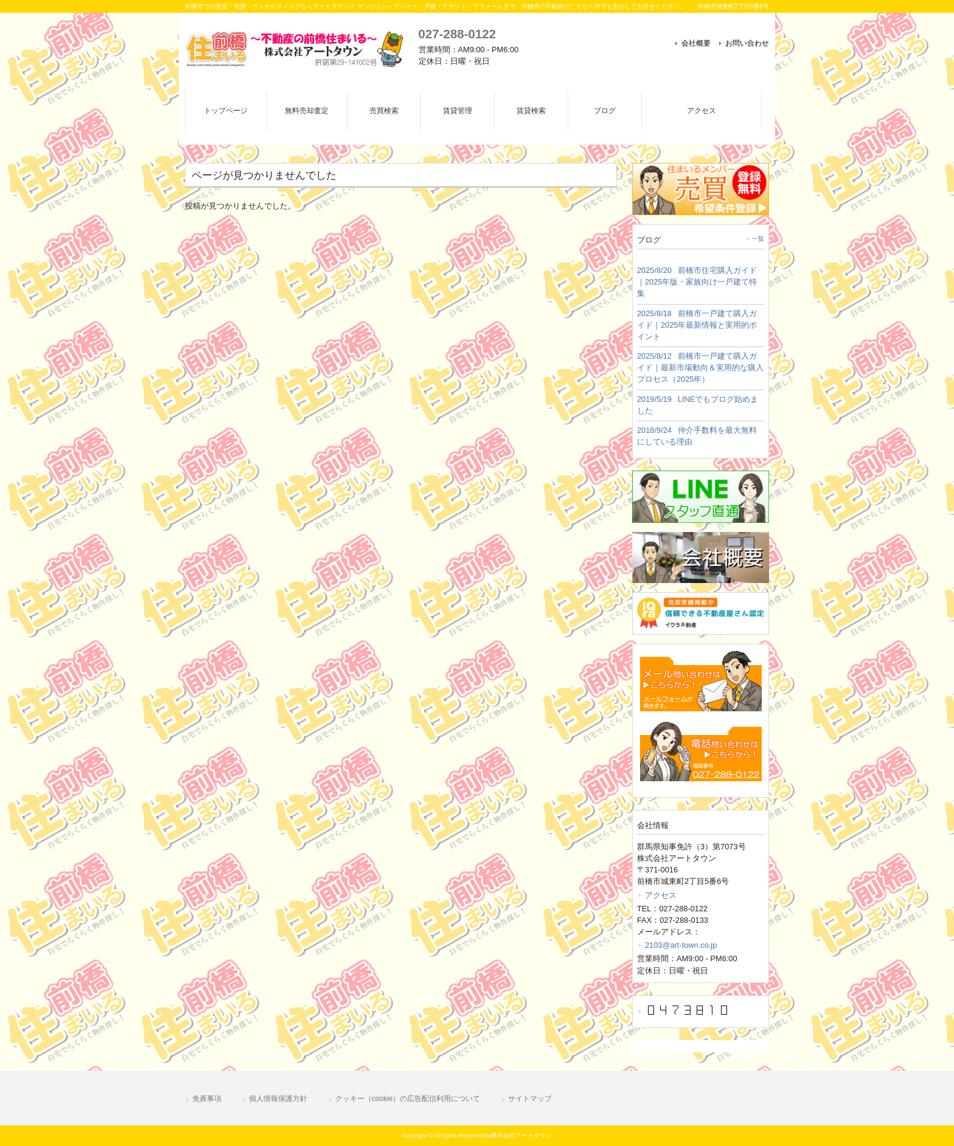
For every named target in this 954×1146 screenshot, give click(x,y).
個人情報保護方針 (278, 1098)
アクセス (661, 895)
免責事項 (206, 1098)
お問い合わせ (747, 43)
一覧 (758, 238)
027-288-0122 (457, 34)
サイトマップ (530, 1098)
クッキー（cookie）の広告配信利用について (408, 1098)
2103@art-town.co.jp (681, 945)
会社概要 (696, 43)
